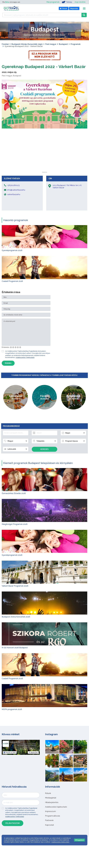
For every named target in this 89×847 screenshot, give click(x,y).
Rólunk (48, 799)
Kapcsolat (49, 830)
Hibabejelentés (51, 808)
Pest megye (50, 44)
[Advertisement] (44, 162)
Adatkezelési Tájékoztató (25, 363)
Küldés (8, 369)
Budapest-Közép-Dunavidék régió (27, 44)
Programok (76, 44)
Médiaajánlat (50, 803)
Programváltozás (52, 821)
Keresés (44, 455)
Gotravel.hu (14, 747)
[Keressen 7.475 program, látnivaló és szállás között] (41, 15)
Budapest (63, 44)
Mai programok (52, 2)
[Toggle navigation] (84, 8)
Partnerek (49, 826)
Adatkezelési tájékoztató (56, 812)
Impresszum (50, 817)
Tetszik (10, 758)
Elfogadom (79, 840)
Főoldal (5, 44)
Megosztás (33, 758)
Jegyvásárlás (80, 2)
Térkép (67, 2)
